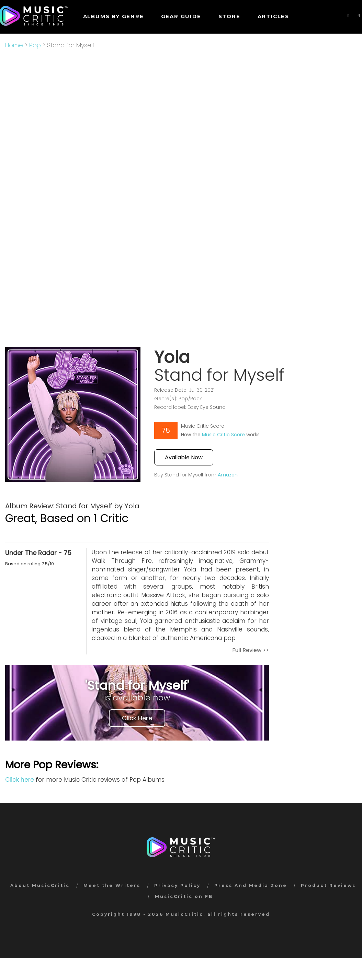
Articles (273, 16)
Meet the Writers (111, 885)
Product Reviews (328, 885)
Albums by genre (113, 16)
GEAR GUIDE (181, 16)
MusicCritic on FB (184, 896)
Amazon (228, 474)
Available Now (184, 457)
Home (14, 45)
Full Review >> (250, 650)
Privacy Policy (177, 885)
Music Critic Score (223, 434)
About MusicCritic (40, 885)
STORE (229, 16)
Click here (19, 780)
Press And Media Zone (250, 885)
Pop (35, 45)
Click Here (137, 718)
